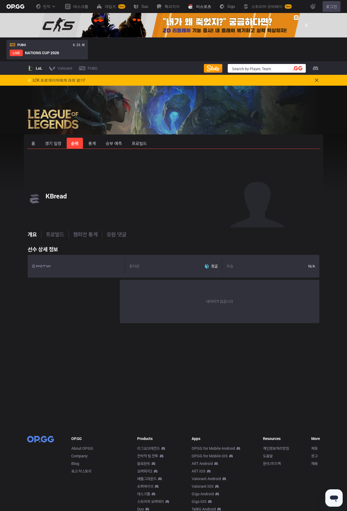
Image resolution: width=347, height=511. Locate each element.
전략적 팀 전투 (147, 455)
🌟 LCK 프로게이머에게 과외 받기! (56, 80)
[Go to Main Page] (15, 6)
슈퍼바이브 (145, 486)
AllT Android (202, 463)
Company (79, 455)
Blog (75, 463)
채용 (314, 463)
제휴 (314, 448)
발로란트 (143, 463)
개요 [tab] (31, 234)
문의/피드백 (272, 463)
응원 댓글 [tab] (116, 234)
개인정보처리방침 (276, 448)
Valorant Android (206, 478)
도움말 (268, 455)
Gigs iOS (199, 501)
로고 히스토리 (81, 471)
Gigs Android (203, 493)
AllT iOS (198, 471)
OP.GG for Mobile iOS (210, 455)
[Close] (306, 25)
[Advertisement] (173, 163)
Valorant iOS (203, 486)
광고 (314, 455)
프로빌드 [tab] (54, 234)
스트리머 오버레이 (150, 501)
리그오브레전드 (148, 448)
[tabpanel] (173, 283)
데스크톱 (143, 493)
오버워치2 (144, 471)
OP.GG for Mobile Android (213, 448)
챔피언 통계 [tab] (85, 234)
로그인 (331, 6)
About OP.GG (82, 448)
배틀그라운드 (147, 478)
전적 (45, 6)
